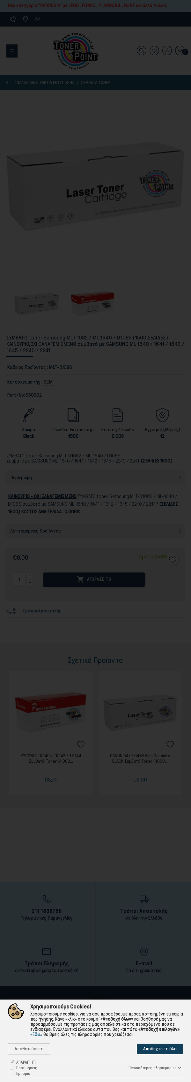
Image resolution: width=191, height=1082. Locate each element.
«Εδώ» (36, 1034)
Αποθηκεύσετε (29, 1048)
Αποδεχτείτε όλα (160, 1048)
